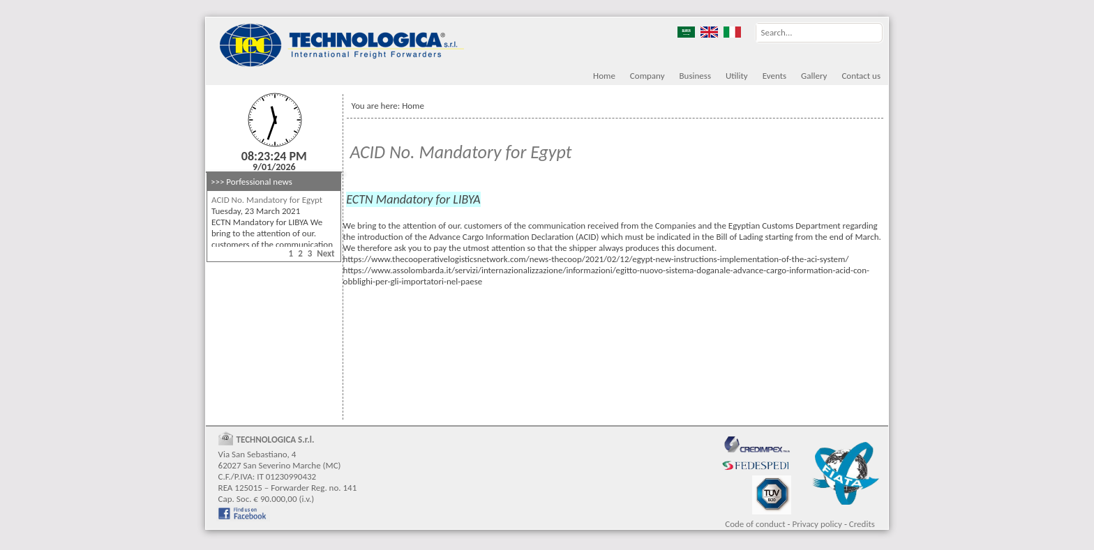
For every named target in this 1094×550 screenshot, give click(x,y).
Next (325, 253)
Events (774, 75)
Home (604, 75)
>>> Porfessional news (251, 181)
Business (695, 75)
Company (647, 75)
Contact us (861, 75)
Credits (862, 524)
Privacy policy (817, 524)
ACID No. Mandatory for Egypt (266, 199)
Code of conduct (755, 524)
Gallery (814, 75)
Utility (737, 75)
